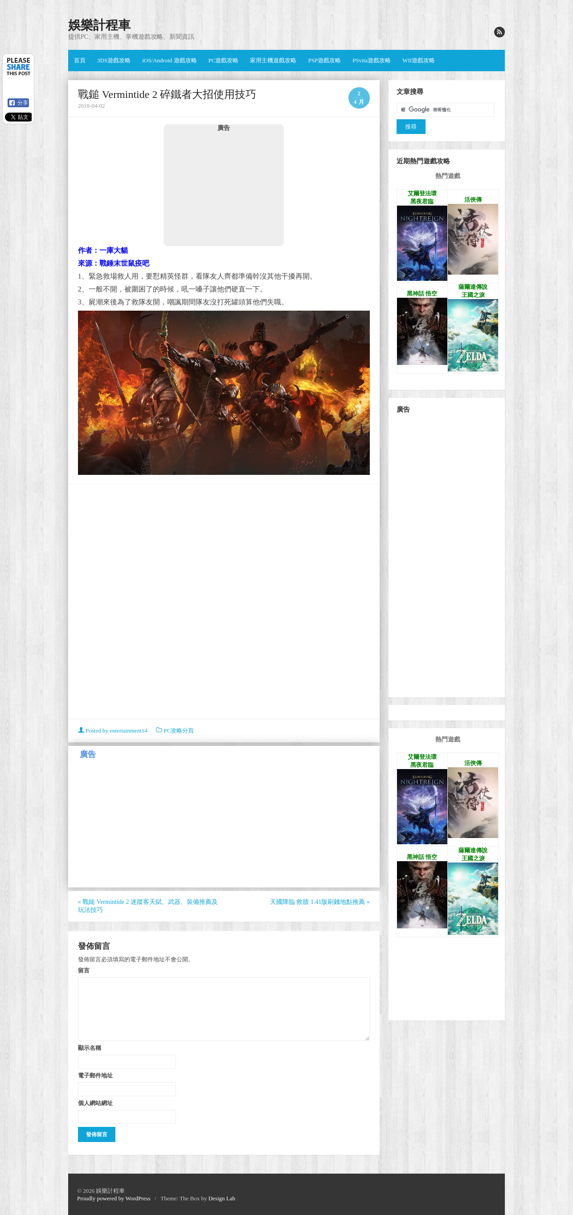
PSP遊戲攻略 (324, 60)
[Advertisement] (223, 188)
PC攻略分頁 (179, 730)
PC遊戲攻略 (224, 60)
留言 (84, 970)
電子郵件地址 (95, 1075)
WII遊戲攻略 (418, 60)
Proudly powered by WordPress (113, 1198)
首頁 (80, 60)
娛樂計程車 (99, 25)
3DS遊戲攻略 (114, 60)
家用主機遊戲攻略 (273, 60)
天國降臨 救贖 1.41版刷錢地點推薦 (320, 902)
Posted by (113, 730)
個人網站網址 (95, 1102)
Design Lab (222, 1198)
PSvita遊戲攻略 (371, 60)
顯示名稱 (89, 1047)
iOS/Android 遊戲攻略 (169, 60)
